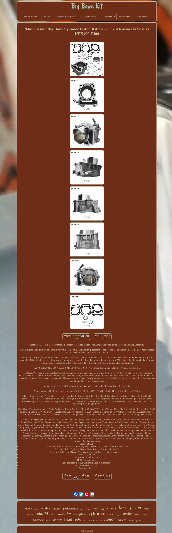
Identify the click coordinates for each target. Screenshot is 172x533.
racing (99, 520)
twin (102, 509)
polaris (30, 515)
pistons (56, 508)
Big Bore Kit (87, 530)
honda (110, 519)
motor (110, 514)
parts (138, 520)
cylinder (97, 513)
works (48, 520)
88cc (82, 509)
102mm (118, 515)
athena (80, 519)
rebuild (42, 513)
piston (135, 507)
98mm (144, 515)
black (137, 515)
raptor (28, 508)
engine (45, 508)
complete (79, 514)
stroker (111, 508)
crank (95, 508)
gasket (128, 514)
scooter (36, 509)
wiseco (122, 520)
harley (57, 520)
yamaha (64, 513)
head (68, 519)
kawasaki (38, 520)
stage (131, 520)
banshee (91, 520)
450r (53, 514)
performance (70, 508)
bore (123, 507)
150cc (88, 509)
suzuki (146, 508)
